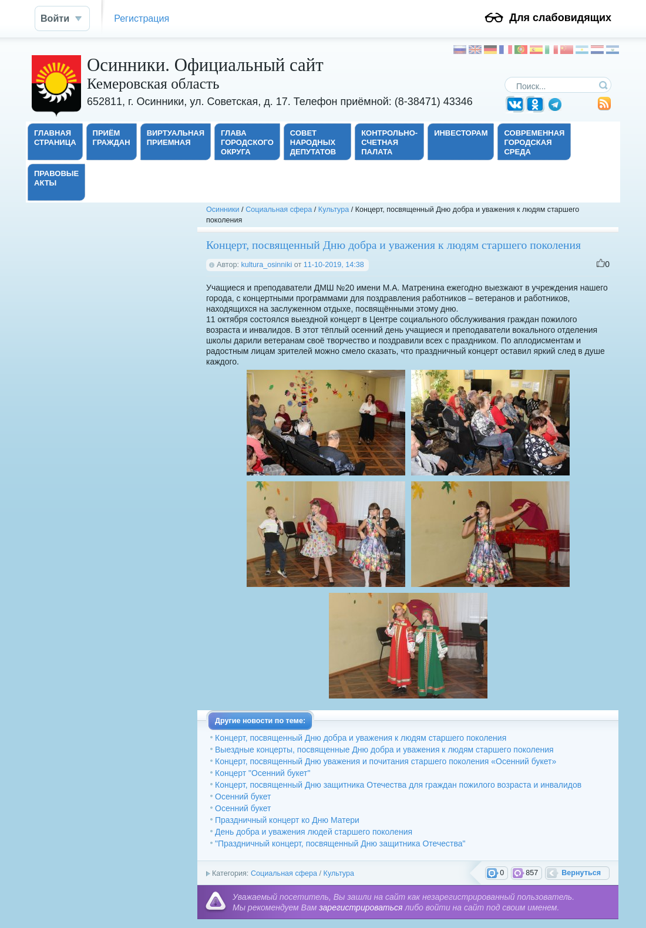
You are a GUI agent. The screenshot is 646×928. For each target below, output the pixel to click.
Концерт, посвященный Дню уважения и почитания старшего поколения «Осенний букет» (385, 761)
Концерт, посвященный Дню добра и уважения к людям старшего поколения (360, 738)
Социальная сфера (278, 209)
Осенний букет (243, 796)
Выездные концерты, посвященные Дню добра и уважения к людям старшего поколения (384, 749)
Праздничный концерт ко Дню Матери (287, 820)
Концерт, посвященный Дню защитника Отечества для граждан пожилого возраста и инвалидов (398, 784)
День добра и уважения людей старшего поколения (313, 831)
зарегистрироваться (360, 907)
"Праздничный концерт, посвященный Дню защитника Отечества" (340, 843)
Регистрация (141, 18)
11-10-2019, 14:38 (334, 265)
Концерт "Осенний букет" (262, 773)
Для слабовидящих (560, 17)
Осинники (223, 209)
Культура (333, 209)
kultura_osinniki (266, 265)
